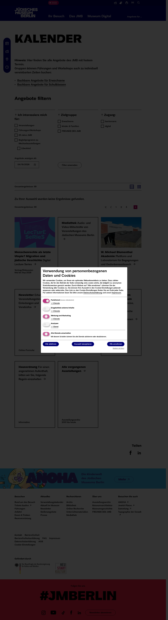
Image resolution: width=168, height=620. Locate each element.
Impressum (116, 293)
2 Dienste (55, 303)
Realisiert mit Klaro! (118, 348)
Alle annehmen (116, 344)
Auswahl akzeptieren (83, 344)
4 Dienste (55, 311)
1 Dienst (54, 327)
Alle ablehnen (50, 344)
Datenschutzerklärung (92, 293)
